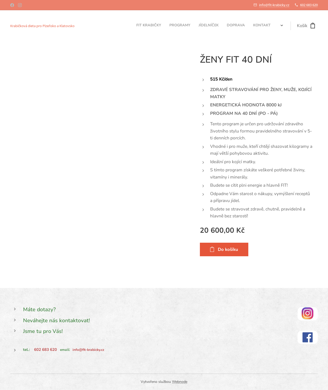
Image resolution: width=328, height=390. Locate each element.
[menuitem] (241, 25)
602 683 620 (309, 5)
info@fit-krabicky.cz (274, 5)
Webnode (179, 381)
